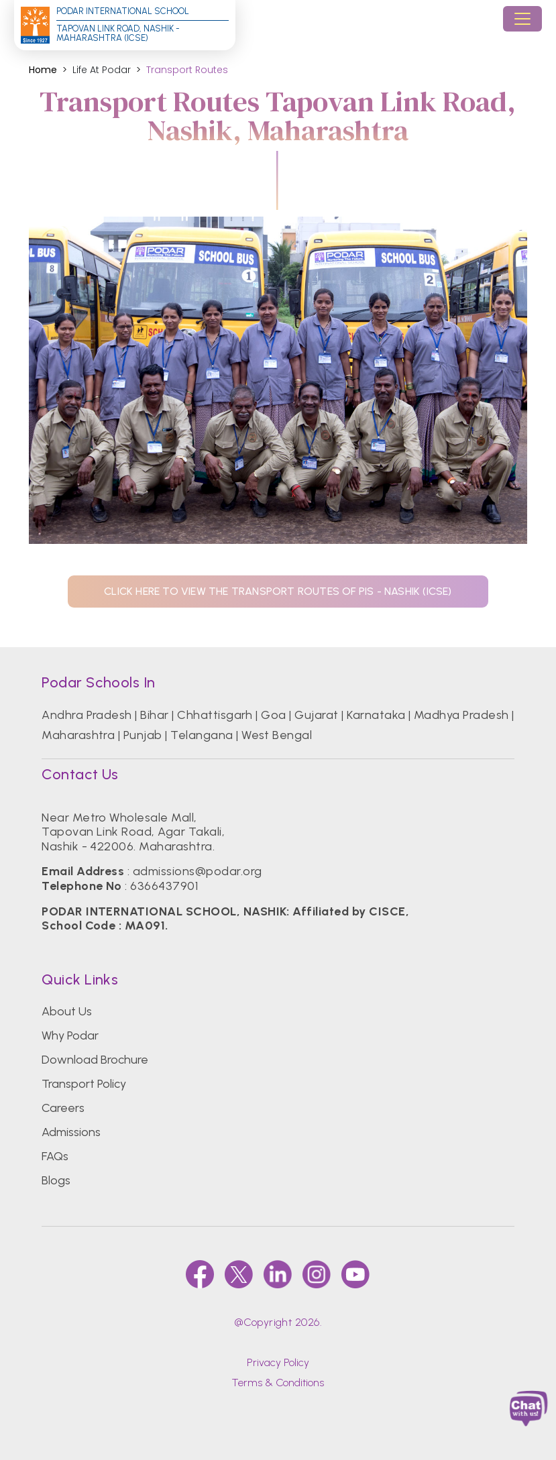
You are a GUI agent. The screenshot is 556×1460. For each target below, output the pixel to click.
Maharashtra (78, 735)
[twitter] (239, 1274)
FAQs (55, 1156)
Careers (63, 1108)
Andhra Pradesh (87, 715)
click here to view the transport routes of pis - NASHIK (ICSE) (277, 591)
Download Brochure (95, 1059)
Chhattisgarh (215, 715)
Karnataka (376, 715)
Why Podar (70, 1035)
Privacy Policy (278, 1362)
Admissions (71, 1132)
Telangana (201, 735)
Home (43, 70)
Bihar (154, 715)
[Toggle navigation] (522, 19)
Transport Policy (84, 1083)
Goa (273, 715)
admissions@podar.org (197, 871)
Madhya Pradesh (461, 715)
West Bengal (276, 735)
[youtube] (355, 1274)
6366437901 (164, 886)
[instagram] (316, 1274)
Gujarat (316, 715)
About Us (67, 1011)
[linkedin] (278, 1274)
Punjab (142, 735)
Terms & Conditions (277, 1382)
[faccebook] (200, 1274)
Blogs (56, 1180)
